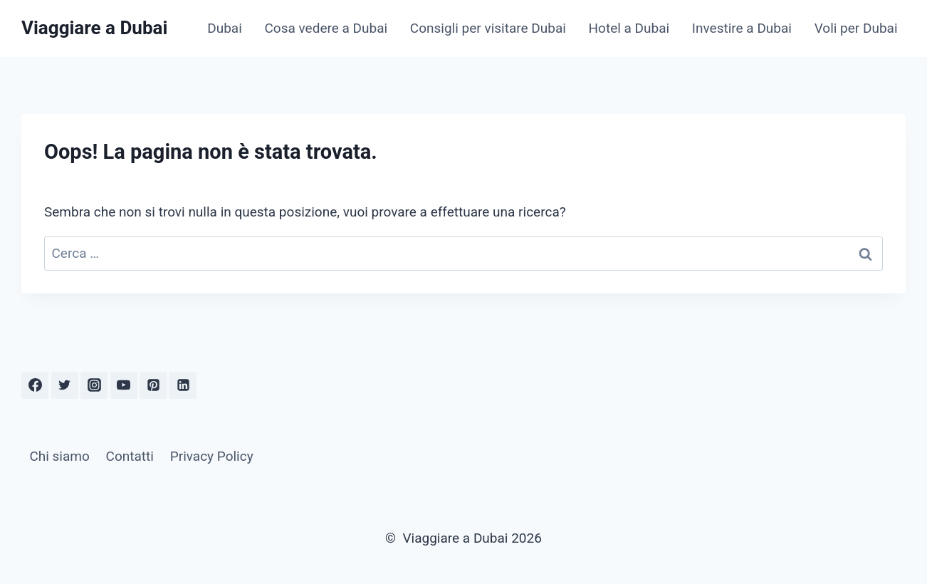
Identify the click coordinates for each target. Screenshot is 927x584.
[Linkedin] (183, 385)
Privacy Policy (211, 456)
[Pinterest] (153, 385)
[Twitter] (64, 385)
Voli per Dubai (856, 28)
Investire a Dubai (742, 28)
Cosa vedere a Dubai (325, 28)
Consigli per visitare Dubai (488, 28)
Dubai (224, 28)
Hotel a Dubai (629, 28)
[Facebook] (34, 385)
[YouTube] (123, 385)
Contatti (130, 456)
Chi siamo (59, 456)
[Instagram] (94, 385)
